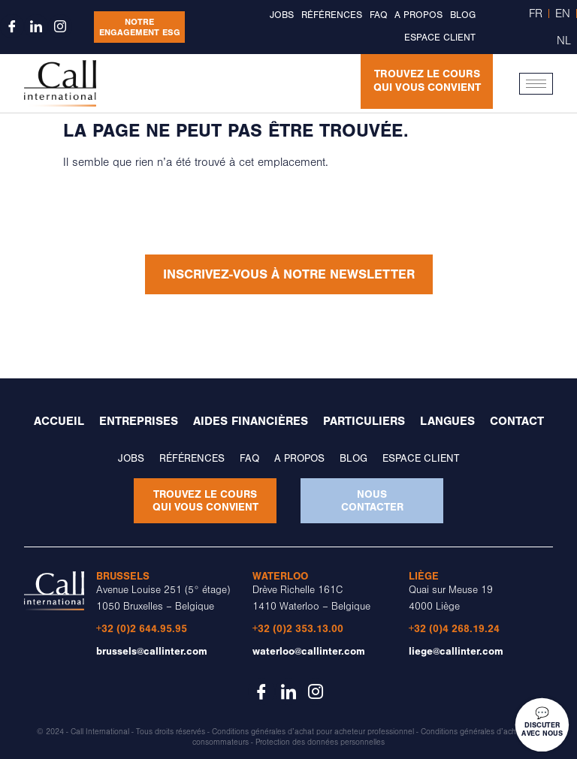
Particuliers (364, 422)
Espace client (440, 37)
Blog (463, 15)
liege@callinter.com (456, 651)
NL (564, 40)
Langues (447, 422)
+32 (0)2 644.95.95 (141, 628)
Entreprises (138, 422)
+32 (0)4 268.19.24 (454, 628)
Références (331, 15)
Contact (517, 422)
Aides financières (250, 422)
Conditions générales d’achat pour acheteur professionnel (313, 731)
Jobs (282, 15)
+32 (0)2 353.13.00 (297, 628)
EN (562, 13)
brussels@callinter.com (151, 651)
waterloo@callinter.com (308, 651)
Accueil (59, 422)
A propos (418, 15)
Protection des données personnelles (320, 741)
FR (535, 13)
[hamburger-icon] (536, 84)
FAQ (378, 15)
